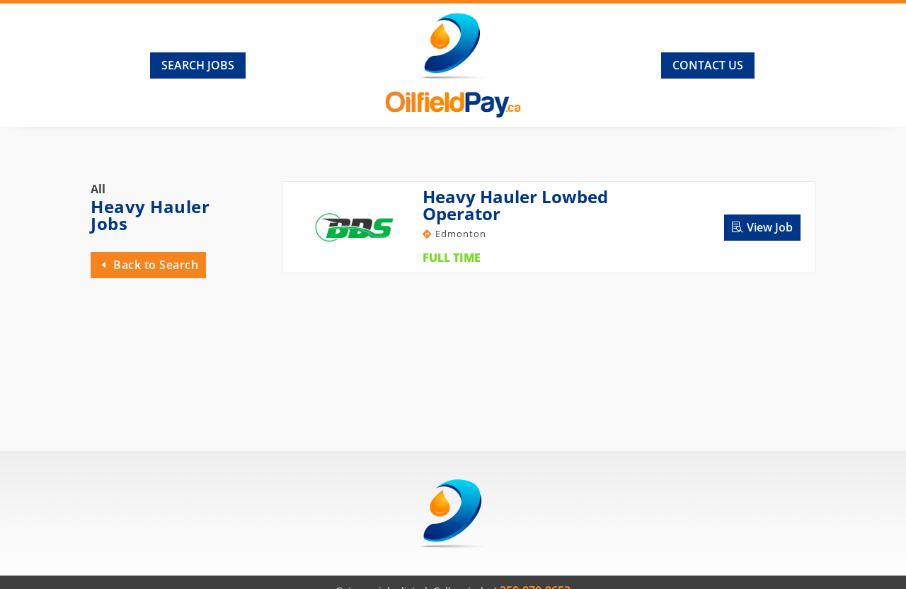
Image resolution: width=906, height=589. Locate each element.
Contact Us (707, 65)
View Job (770, 227)
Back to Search (155, 265)
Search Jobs (197, 65)
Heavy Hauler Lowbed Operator (515, 205)
